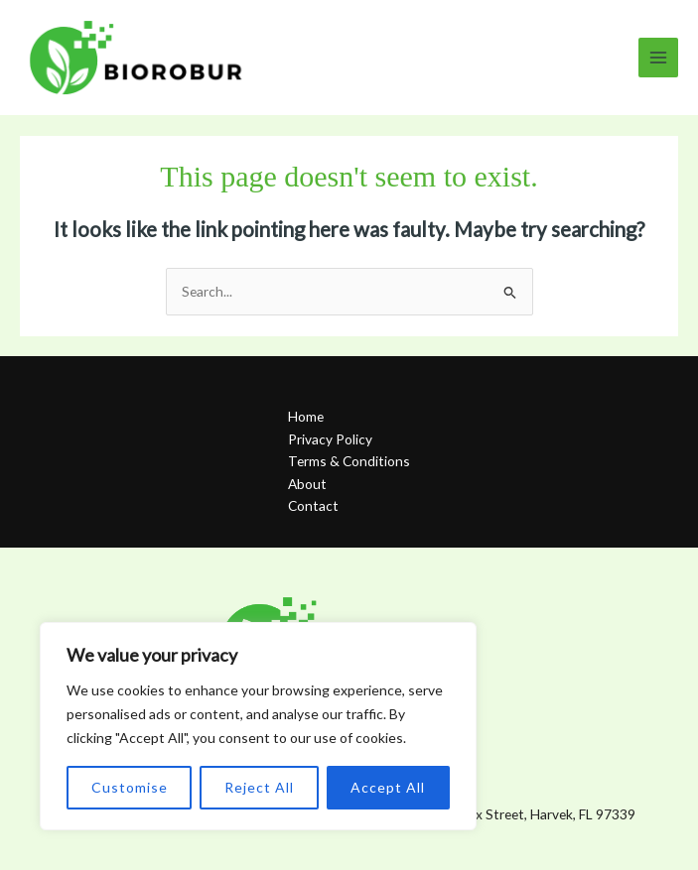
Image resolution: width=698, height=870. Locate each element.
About (307, 483)
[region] (258, 726)
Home (306, 416)
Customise (129, 787)
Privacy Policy (330, 439)
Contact (313, 505)
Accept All (387, 787)
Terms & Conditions (349, 460)
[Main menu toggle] (658, 58)
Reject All (259, 787)
